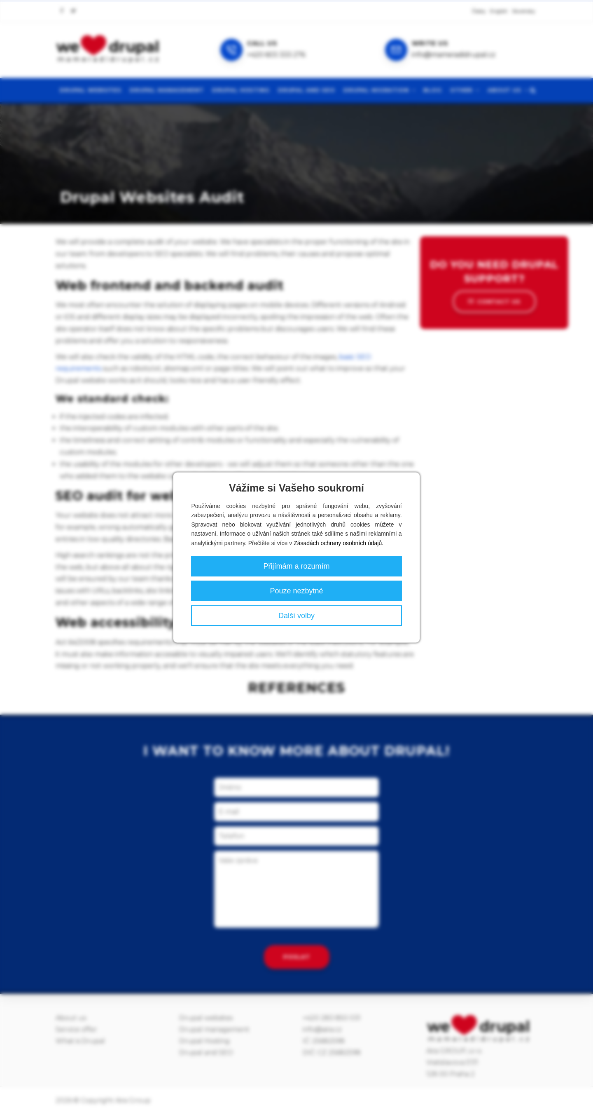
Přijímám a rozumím (296, 566)
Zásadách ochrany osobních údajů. (338, 543)
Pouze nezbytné (296, 591)
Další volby (296, 616)
